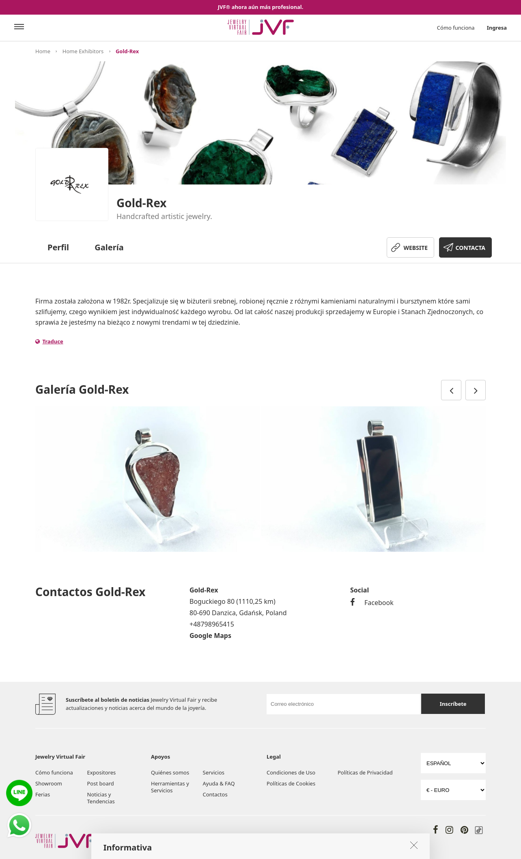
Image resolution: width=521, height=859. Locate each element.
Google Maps (210, 635)
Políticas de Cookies (291, 783)
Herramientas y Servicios (170, 787)
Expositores (101, 772)
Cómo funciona (456, 27)
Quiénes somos (170, 772)
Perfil (58, 247)
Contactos (215, 794)
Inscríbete (453, 703)
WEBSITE (415, 248)
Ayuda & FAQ (219, 783)
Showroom (48, 783)
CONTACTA (470, 248)
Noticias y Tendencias (101, 798)
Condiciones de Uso (291, 772)
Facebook (372, 602)
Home (42, 51)
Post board (100, 783)
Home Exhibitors (82, 51)
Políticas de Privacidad (365, 772)
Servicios (213, 772)
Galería (109, 247)
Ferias (42, 794)
